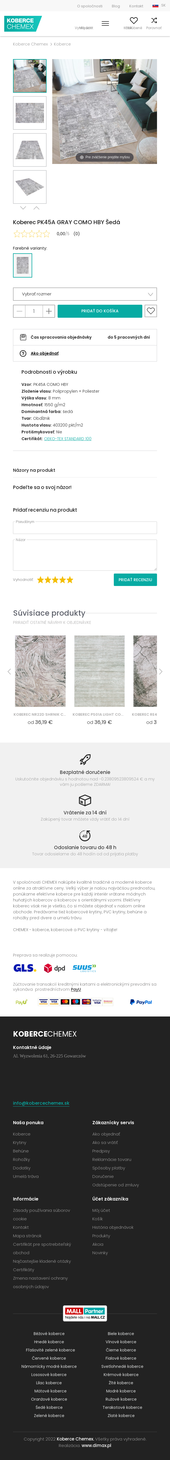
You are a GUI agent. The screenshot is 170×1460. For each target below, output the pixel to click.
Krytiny (19, 1142)
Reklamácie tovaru (111, 1159)
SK (163, 5)
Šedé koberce (49, 1407)
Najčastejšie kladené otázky (42, 1261)
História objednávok (113, 1227)
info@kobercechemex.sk (41, 1103)
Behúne (21, 1151)
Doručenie (103, 1176)
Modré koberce (121, 1391)
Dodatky (21, 1168)
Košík (161, 27)
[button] (85, 294)
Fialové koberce (121, 1358)
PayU (76, 989)
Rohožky (21, 1159)
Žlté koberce (121, 1383)
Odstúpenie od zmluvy (115, 1185)
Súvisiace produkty (49, 613)
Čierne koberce (121, 1350)
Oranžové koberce (49, 1399)
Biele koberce (121, 1333)
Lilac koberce (49, 1383)
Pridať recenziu (135, 580)
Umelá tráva (26, 1176)
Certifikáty (23, 1270)
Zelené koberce (49, 1415)
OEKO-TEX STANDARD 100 (67, 439)
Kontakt (136, 6)
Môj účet (105, 27)
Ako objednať (44, 353)
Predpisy (101, 1151)
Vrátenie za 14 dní (85, 812)
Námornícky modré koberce (49, 1366)
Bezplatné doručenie (85, 772)
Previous (36, 210)
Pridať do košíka (100, 311)
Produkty (101, 1236)
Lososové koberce (49, 1374)
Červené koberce (49, 1358)
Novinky (100, 1253)
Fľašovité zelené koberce (50, 1350)
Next (23, 210)
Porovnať (145, 27)
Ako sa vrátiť (105, 1142)
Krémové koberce (121, 1374)
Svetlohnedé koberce (122, 1366)
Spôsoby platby (108, 1168)
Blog (116, 6)
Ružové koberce (121, 1399)
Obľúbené (125, 27)
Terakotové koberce (122, 1407)
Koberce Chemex (23, 24)
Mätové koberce (50, 1391)
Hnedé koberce (49, 1342)
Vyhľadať (86, 27)
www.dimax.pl (96, 1445)
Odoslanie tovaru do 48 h (85, 847)
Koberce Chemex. (75, 1439)
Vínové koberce (121, 1342)
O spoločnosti (90, 6)
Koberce (62, 44)
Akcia (97, 1244)
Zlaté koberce (121, 1415)
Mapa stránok (27, 1236)
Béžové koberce (49, 1333)
